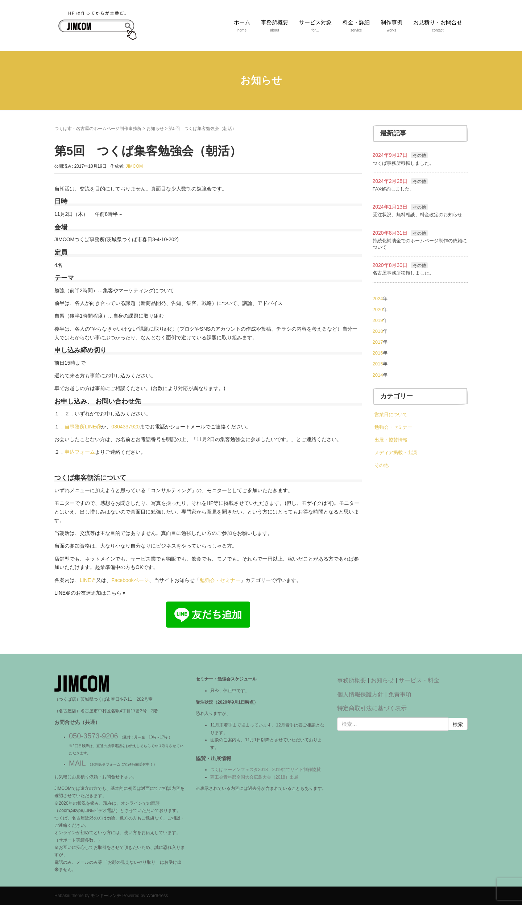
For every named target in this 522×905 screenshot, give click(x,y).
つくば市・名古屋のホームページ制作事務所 (97, 128)
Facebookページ (130, 580)
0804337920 (125, 427)
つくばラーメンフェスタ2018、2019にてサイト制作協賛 (265, 769)
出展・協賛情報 (390, 440)
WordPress (157, 895)
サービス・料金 (419, 680)
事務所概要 (351, 680)
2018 (378, 331)
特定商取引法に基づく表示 (372, 708)
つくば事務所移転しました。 (403, 163)
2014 (378, 375)
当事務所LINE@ (83, 427)
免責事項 (399, 694)
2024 (378, 298)
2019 (378, 320)
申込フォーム (80, 452)
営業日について (390, 414)
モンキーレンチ (106, 895)
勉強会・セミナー (220, 580)
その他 (419, 155)
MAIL (77, 763)
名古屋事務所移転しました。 (403, 273)
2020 (378, 309)
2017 (378, 342)
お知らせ (155, 128)
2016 (378, 353)
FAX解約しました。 (394, 189)
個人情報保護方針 (360, 694)
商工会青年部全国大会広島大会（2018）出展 (254, 777)
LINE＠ (88, 580)
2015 (378, 363)
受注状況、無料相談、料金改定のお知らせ (417, 214)
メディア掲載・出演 (395, 452)
